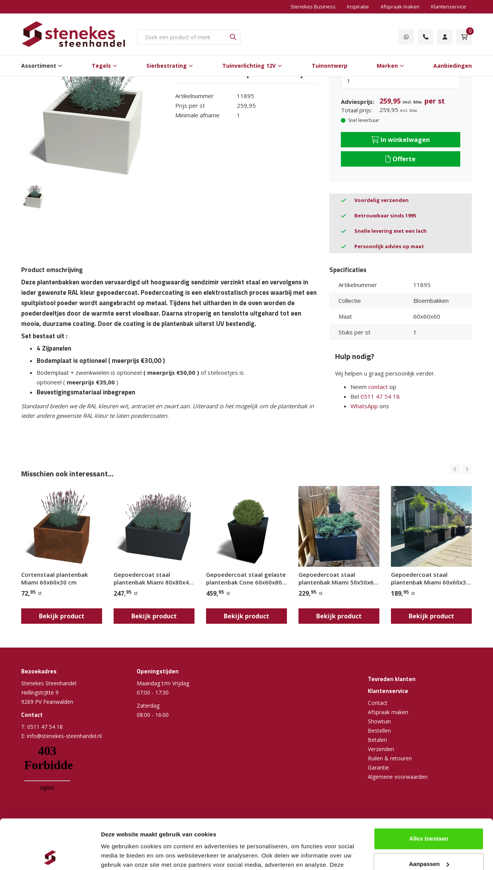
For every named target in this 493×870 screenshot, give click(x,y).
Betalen (377, 739)
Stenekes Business (312, 6)
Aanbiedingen (452, 65)
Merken (387, 65)
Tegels (101, 65)
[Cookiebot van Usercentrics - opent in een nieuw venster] (50, 855)
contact (378, 387)
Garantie (378, 767)
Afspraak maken (400, 6)
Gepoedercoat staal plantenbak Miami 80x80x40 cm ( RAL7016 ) (153, 578)
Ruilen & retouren (390, 758)
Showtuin (379, 721)
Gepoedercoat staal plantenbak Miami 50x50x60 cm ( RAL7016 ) (337, 578)
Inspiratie (358, 6)
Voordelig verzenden (381, 200)
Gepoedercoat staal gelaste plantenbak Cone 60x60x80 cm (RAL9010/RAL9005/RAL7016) (246, 578)
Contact (377, 702)
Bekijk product (61, 616)
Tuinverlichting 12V (249, 65)
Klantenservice (448, 6)
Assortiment (38, 65)
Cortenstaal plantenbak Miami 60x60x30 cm (54, 578)
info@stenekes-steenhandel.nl (64, 736)
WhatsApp (364, 406)
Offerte (401, 159)
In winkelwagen (400, 139)
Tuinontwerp (329, 65)
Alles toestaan (428, 789)
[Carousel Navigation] (461, 469)
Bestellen (379, 730)
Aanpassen (429, 814)
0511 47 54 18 (380, 396)
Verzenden (381, 749)
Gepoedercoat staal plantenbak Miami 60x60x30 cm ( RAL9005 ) (430, 578)
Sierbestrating (166, 65)
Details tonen (119, 855)
